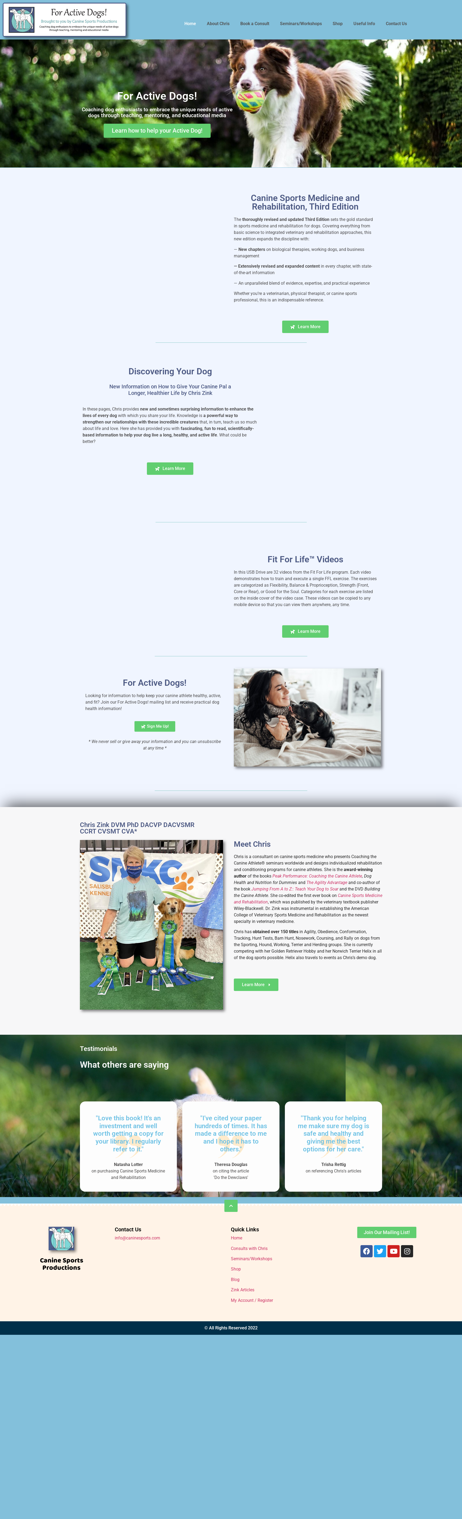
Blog (235, 1279)
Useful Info (364, 23)
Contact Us (396, 23)
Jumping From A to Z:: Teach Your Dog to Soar (294, 889)
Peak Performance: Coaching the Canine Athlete (317, 876)
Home (190, 23)
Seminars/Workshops (301, 23)
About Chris (218, 23)
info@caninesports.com (137, 1238)
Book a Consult (254, 23)
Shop (338, 23)
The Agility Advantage (326, 882)
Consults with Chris (249, 1248)
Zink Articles (242, 1289)
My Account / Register (252, 1300)
